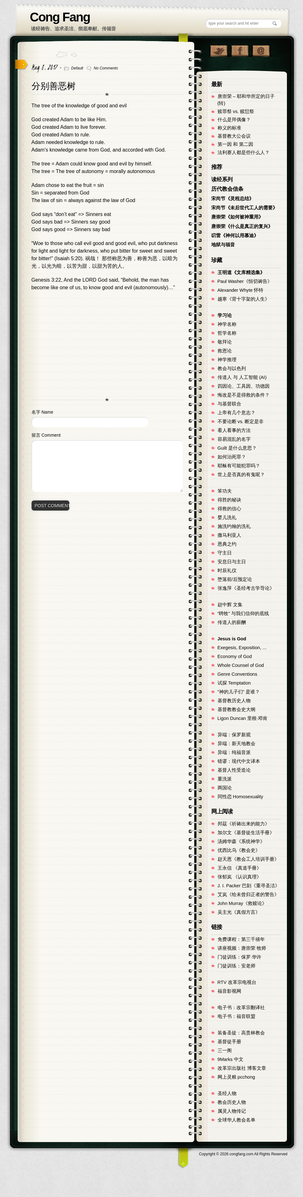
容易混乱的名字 (234, 439)
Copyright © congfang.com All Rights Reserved (243, 1154)
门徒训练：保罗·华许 (239, 957)
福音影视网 (229, 991)
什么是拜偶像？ (234, 119)
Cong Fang (60, 17)
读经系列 (222, 180)
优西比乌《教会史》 (239, 850)
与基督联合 (229, 403)
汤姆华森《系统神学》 (241, 841)
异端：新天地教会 (236, 743)
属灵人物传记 (232, 1111)
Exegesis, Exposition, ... (242, 647)
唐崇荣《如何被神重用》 (237, 216)
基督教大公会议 (234, 136)
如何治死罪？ (232, 456)
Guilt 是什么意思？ (237, 448)
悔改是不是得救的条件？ (244, 395)
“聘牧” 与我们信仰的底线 (243, 613)
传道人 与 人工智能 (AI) (242, 377)
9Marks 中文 (230, 1059)
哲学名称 (227, 333)
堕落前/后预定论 (235, 579)
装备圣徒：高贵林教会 (241, 1032)
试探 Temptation (234, 682)
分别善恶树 (54, 86)
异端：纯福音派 (234, 752)
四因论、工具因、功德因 (244, 386)
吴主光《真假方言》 (239, 912)
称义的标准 (229, 127)
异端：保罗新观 (234, 734)
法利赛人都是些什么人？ (244, 152)
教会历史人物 (232, 1102)
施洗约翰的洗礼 (234, 526)
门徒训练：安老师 (236, 965)
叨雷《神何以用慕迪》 (235, 235)
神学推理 (227, 359)
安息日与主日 (232, 561)
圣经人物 (227, 1093)
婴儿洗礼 (227, 517)
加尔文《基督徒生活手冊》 (246, 832)
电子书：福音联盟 (236, 1016)
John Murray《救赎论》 (242, 903)
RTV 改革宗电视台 (237, 982)
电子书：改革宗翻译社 (241, 1007)
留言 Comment (46, 435)
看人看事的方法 (234, 430)
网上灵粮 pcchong (236, 1077)
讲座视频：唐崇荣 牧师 (242, 948)
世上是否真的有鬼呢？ (241, 474)
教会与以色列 (232, 368)
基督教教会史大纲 (236, 709)
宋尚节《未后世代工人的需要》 (244, 207)
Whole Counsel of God (241, 665)
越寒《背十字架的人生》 (244, 299)
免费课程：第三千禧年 (241, 939)
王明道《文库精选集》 (241, 272)
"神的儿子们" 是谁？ (239, 691)
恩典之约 (227, 544)
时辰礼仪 (227, 570)
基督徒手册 (229, 1041)
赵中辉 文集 (230, 604)
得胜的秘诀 (229, 499)
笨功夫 (225, 491)
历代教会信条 (227, 189)
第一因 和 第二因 (235, 144)
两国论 (225, 787)
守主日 (225, 552)
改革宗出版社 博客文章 (242, 1068)
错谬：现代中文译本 (239, 761)
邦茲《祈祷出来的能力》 (244, 823)
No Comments (106, 68)
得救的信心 (229, 508)
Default (77, 68)
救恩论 (225, 350)
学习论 (225, 315)
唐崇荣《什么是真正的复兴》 (242, 226)
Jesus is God (232, 638)
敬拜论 (225, 341)
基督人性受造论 (234, 770)
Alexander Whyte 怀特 (241, 290)
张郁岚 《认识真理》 (239, 876)
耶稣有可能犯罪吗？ (239, 465)
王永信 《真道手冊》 (239, 868)
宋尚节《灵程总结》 (232, 198)
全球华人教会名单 (236, 1119)
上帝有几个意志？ (236, 412)
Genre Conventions (237, 674)
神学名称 (227, 324)
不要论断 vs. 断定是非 (241, 421)
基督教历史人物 (234, 700)
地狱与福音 (223, 244)
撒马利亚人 (229, 535)
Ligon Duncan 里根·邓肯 (243, 718)
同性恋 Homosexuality (240, 796)
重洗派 (225, 778)
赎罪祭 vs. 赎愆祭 (236, 111)
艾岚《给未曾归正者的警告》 (248, 894)
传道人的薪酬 (232, 622)
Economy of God (235, 656)
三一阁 (225, 1050)
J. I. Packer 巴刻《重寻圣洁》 (249, 885)
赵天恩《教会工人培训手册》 (248, 859)
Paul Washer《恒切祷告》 (245, 281)
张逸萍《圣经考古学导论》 (246, 588)
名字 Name (42, 412)
